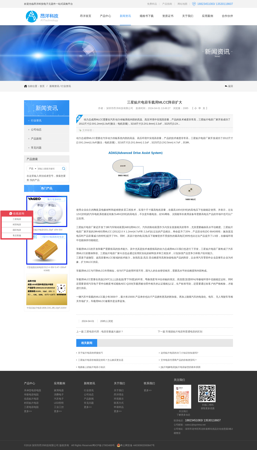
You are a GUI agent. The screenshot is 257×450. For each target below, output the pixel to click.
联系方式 (119, 402)
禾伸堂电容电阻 (32, 390)
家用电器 (59, 390)
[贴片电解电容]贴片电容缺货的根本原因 (180, 367)
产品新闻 (36, 138)
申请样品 (119, 407)
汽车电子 (59, 398)
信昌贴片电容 (31, 398)
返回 (230, 86)
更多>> (28, 411)
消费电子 (59, 394)
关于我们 (187, 15)
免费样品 (152, 3)
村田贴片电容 (31, 402)
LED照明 (59, 402)
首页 (42, 86)
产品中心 (105, 15)
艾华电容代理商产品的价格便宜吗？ (179, 360)
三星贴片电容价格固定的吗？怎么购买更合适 (100, 360)
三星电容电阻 (31, 407)
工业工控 (59, 407)
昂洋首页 (85, 15)
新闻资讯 (125, 15)
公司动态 (36, 129)
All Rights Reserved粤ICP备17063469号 (93, 445)
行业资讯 (66, 86)
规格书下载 (147, 15)
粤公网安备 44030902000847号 (136, 445)
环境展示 (119, 398)
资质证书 (167, 15)
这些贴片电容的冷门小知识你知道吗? (179, 353)
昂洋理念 (119, 394)
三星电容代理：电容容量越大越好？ (103, 331)
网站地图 (182, 3)
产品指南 (167, 3)
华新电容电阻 (31, 394)
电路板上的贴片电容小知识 (91, 367)
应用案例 (207, 15)
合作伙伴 (227, 15)
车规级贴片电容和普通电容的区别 (184, 331)
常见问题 (36, 147)
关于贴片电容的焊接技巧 (90, 353)
